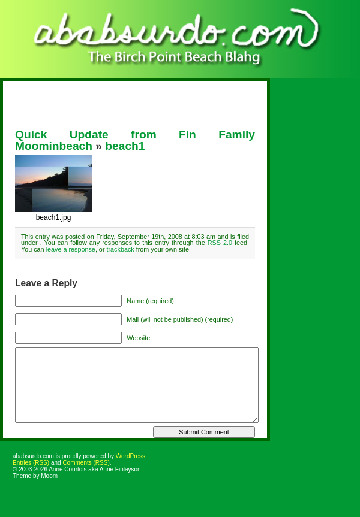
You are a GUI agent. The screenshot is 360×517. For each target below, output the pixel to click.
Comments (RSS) (85, 462)
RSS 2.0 (220, 242)
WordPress (130, 456)
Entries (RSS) (31, 462)
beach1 (125, 146)
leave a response (70, 249)
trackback (120, 249)
